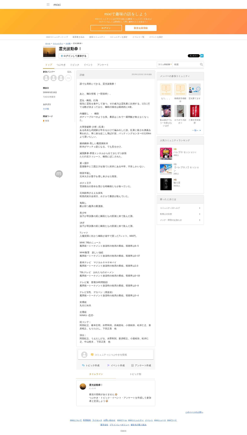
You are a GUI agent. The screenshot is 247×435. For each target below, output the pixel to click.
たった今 (92, 388)
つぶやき (61, 65)
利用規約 (87, 420)
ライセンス (97, 420)
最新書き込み (79, 37)
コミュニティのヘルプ (170, 208)
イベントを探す (156, 37)
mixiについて (76, 420)
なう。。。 (166, 98)
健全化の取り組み (139, 425)
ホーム (47, 43)
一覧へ (195, 130)
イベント (88, 65)
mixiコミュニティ (136, 420)
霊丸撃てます (195, 98)
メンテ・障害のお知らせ (171, 220)
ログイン (106, 28)
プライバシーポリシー (119, 425)
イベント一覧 (138, 37)
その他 (68, 43)
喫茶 (47, 121)
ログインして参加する (74, 56)
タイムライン (96, 374)
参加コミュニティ (97, 37)
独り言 (177, 182)
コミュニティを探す (119, 37)
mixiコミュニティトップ (57, 37)
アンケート (103, 65)
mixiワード (172, 420)
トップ (48, 65)
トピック (74, 65)
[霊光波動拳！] (83, 386)
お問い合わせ (109, 420)
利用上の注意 (166, 214)
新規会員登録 (141, 28)
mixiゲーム (122, 420)
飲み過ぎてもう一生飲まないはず (166, 123)
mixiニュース (160, 420)
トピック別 (135, 374)
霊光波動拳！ (96, 385)
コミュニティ (58, 43)
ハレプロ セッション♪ (185, 152)
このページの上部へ (194, 412)
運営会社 (104, 425)
